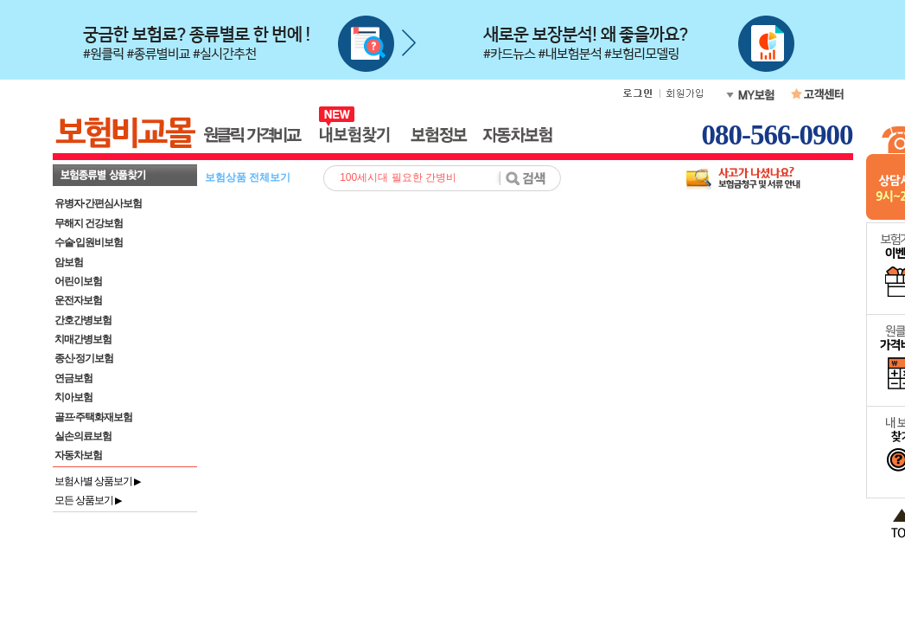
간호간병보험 (83, 320)
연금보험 (73, 378)
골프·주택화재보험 (93, 417)
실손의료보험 (83, 436)
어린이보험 (78, 281)
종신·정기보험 (83, 358)
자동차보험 (78, 455)
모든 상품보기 (88, 500)
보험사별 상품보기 (97, 481)
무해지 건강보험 (88, 223)
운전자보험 (78, 300)
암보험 (68, 262)
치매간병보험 (83, 339)
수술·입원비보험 (88, 242)
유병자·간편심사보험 (98, 203)
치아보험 (73, 397)
